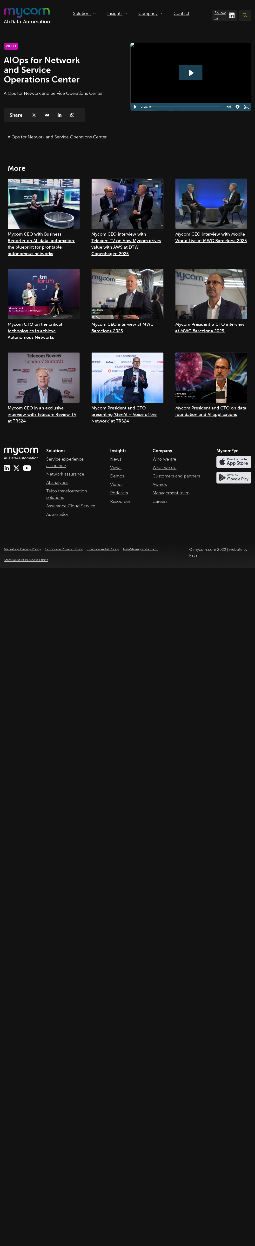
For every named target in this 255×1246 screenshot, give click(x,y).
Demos (117, 476)
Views (115, 467)
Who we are (164, 459)
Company (150, 13)
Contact (181, 13)
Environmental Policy (103, 549)
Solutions (84, 13)
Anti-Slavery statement (140, 549)
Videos (116, 484)
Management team (171, 493)
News (115, 459)
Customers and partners (176, 476)
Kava (193, 555)
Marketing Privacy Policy (22, 549)
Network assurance (65, 474)
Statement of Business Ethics (26, 560)
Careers (160, 501)
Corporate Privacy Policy (64, 549)
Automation (57, 514)
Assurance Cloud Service (70, 506)
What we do (164, 467)
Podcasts (119, 493)
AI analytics (57, 482)
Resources (120, 501)
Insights (117, 13)
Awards (160, 484)
